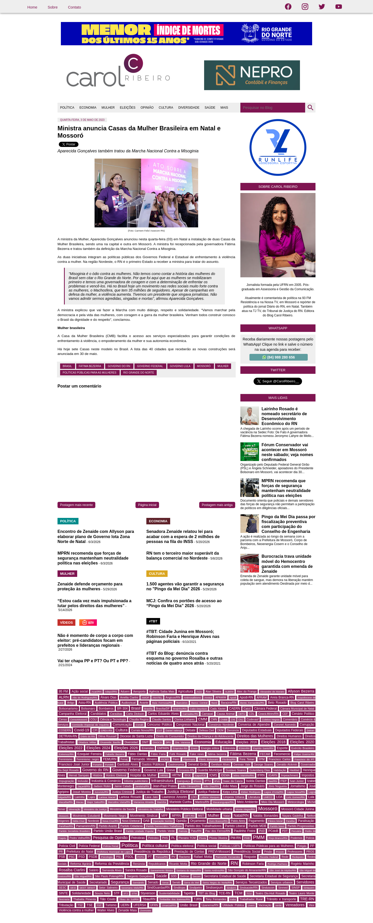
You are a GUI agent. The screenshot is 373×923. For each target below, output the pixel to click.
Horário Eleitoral (116, 775)
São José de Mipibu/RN (282, 870)
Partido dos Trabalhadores (203, 826)
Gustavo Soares (236, 770)
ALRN (64, 697)
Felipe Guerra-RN (304, 754)
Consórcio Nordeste (221, 724)
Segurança (120, 882)
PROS (310, 851)
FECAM (265, 754)
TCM (238, 893)
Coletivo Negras (271, 719)
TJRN (198, 899)
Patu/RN (196, 830)
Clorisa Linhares (184, 719)
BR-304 (122, 708)
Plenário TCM (187, 837)
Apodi (233, 697)
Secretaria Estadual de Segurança (274, 876)
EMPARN (163, 748)
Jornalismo (297, 786)
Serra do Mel (191, 882)
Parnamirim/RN (85, 826)
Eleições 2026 (126, 748)
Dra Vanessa (182, 742)
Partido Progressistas (301, 826)
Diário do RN (88, 736)
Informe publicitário (136, 781)
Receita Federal (269, 856)
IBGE (187, 775)
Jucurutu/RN (101, 792)
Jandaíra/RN (142, 786)
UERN (124, 905)
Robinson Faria (253, 864)
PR (61, 851)
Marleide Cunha (180, 802)
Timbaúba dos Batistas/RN (174, 899)
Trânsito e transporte (281, 899)
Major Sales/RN (96, 802)
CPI (95, 730)
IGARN (272, 775)
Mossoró (204, 366)
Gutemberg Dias (259, 770)
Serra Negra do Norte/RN (217, 882)
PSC (72, 856)
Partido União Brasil (108, 831)
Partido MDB (257, 826)
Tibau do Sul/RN (129, 899)
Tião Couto (107, 899)
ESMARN (244, 748)
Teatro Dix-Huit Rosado (270, 893)
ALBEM (229, 691)
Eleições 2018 (273, 742)
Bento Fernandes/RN (252, 702)
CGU (93, 719)
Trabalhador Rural (251, 899)
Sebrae (184, 876)
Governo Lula (180, 366)
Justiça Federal (208, 792)
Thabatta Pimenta (84, 899)
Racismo (184, 856)
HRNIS (164, 775)
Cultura (121, 730)
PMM (259, 837)
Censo (63, 719)
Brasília (148, 708)
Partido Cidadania (131, 826)
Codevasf (253, 719)
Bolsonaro (88, 708)
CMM (202, 719)
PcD (261, 830)
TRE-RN (307, 899)
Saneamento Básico (161, 870)
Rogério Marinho (302, 864)
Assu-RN (84, 702)
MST (201, 815)
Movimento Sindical (143, 815)
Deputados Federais (289, 730)
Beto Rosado (277, 702)
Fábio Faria (158, 754)
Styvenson (148, 893)
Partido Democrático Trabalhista (164, 826)
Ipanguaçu (183, 781)
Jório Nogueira (277, 786)
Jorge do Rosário (252, 786)
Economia (202, 742)
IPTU (208, 781)
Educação (224, 742)
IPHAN (197, 781)
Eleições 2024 (98, 748)
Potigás (301, 845)
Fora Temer (247, 759)
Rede (285, 856)
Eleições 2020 (302, 742)
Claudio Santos (161, 719)
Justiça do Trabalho (149, 792)
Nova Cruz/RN (111, 821)
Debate (190, 730)
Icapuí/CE (200, 775)
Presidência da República (152, 851)
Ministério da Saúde (122, 809)
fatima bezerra (217, 754)
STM (134, 893)
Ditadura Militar (87, 742)
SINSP (295, 887)
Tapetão (189, 893)
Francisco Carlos (279, 759)
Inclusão (83, 781)
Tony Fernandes (216, 899)
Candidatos (98, 714)
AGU (199, 691)
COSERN (65, 730)
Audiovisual (128, 702)
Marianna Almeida (144, 802)
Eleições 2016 (246, 742)
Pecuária (296, 831)
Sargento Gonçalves (140, 876)
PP (312, 846)
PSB (62, 857)
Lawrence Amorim (174, 797)
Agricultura (185, 691)
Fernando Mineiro (144, 759)
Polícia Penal (110, 846)
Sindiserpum (214, 887)
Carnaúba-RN (190, 713)
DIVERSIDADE (188, 107)
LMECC (268, 797)
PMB (247, 838)
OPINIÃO (147, 107)
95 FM (63, 691)
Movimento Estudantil (86, 815)
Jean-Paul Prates (165, 786)
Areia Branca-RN (282, 697)
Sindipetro (195, 887)
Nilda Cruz (78, 821)
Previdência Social (247, 851)
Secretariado (98, 882)
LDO (194, 797)
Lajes (92, 797)
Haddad (294, 770)
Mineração (74, 809)
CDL (252, 713)
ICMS (213, 775)
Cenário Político (303, 714)
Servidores (305, 882)
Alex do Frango (246, 691)
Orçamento (197, 821)
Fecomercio (282, 754)
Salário (93, 870)
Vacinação (265, 905)
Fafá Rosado (177, 754)
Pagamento (256, 821)
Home (32, 7)
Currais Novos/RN (142, 730)
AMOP (145, 697)
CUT (159, 730)
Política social (206, 846)
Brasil (68, 366)
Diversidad (131, 742)
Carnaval (207, 713)
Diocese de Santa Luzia (136, 736)
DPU (168, 742)
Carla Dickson (135, 713)
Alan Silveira (213, 691)
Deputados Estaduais (257, 730)
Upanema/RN (210, 905)
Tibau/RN (148, 899)
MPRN (176, 815)
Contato (74, 7)
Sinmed (283, 887)
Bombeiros (106, 708)
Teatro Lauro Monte (301, 893)
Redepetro (298, 856)
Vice (311, 905)
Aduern (125, 691)
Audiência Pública (106, 702)
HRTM (176, 775)
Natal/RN (241, 815)
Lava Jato (151, 797)
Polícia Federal (89, 846)
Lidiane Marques (209, 797)
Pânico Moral (275, 821)
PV (173, 856)
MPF (164, 815)
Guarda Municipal (210, 770)
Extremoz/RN (66, 754)
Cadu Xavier (218, 708)
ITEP (284, 781)
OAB (146, 821)
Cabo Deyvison (198, 708)
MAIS (224, 107)
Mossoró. (64, 815)
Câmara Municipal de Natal (297, 708)
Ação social (79, 691)
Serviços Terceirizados (251, 882)
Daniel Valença (174, 730)
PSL (118, 856)
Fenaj (124, 759)
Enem (194, 748)
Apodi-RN (246, 697)
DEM (220, 730)
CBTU (241, 713)
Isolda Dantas (255, 781)
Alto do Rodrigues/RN (85, 697)
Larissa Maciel (107, 797)
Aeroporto (139, 691)
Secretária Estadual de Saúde (225, 876)
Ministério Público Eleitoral (184, 809)
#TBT (153, 621)
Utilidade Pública (233, 905)
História (97, 775)
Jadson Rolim (102, 786)
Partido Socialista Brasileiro (74, 831)
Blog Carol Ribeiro (302, 702)
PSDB (93, 857)
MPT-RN (190, 815)
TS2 (80, 905)
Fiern (176, 759)
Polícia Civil (67, 846)
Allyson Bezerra (301, 691)
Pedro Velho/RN (80, 837)
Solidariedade (81, 893)
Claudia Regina (138, 719)
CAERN (234, 708)
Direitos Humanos (289, 736)
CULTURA (166, 107)
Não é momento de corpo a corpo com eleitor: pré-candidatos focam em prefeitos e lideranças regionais (95, 640)
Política (129, 845)
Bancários (182, 702)
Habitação (280, 770)
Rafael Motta (203, 857)
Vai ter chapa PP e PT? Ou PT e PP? (93, 661)
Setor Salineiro (108, 887)
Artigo (70, 702)
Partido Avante (108, 826)
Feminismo (66, 759)
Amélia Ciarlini (129, 697)
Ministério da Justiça (95, 809)
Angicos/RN (173, 697)
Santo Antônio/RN (214, 870)
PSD (81, 857)
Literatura (254, 797)
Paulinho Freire (244, 831)
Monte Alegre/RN (245, 809)
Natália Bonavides (265, 815)
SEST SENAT (87, 887)
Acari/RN (96, 691)
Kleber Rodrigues (251, 792)
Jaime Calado (123, 786)
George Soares (263, 764)
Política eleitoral (182, 846)
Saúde (161, 876)
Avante (144, 702)
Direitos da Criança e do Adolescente (211, 736)
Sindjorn (231, 887)
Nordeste (93, 820)
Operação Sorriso (163, 821)
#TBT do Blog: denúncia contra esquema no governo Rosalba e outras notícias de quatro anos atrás (184, 658)
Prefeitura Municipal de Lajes (114, 851)
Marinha (161, 802)
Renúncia (139, 863)
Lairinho (79, 797)
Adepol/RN (111, 691)
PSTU (141, 856)
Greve (171, 770)
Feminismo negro (88, 759)
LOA (279, 797)
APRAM (262, 697)
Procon (280, 851)
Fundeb (109, 764)
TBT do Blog (206, 893)
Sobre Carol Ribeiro (278, 187)
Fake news (197, 754)
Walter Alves (105, 910)
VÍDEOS (66, 622)
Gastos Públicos (153, 764)
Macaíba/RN (66, 802)
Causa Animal (225, 713)
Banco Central (199, 702)
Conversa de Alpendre (254, 724)
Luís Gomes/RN (295, 797)
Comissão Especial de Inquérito (90, 724)
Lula (311, 797)
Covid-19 (81, 730)
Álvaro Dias (109, 697)
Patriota (183, 831)
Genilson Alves (220, 764)
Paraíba (290, 821)
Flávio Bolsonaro (208, 759)
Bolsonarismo (68, 708)
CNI (233, 719)
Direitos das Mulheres (255, 736)
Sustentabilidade (169, 893)
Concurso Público (159, 724)
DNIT (145, 742)
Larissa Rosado (130, 797)
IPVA (217, 781)
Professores (295, 851)
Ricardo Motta (178, 863)
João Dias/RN (211, 786)
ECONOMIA (88, 107)
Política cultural (154, 846)
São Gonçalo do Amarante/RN (247, 870)
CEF (285, 713)
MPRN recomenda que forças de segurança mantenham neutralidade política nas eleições (93, 558)
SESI (73, 887)
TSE (89, 905)
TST (99, 905)
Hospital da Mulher (143, 775)
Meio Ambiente (247, 802)
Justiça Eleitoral (180, 792)
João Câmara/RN (190, 786)
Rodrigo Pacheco (277, 863)
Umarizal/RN (169, 905)
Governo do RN (119, 366)
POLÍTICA (67, 107)
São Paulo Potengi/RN (109, 876)
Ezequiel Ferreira (89, 754)
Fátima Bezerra (90, 366)
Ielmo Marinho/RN (243, 775)
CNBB (223, 719)
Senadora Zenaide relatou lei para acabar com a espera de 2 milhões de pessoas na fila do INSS (183, 536)
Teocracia (64, 899)
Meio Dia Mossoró (272, 801)
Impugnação (66, 781)
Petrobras (138, 838)
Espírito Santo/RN (263, 748)
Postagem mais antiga (217, 505)
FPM (262, 759)
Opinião (181, 821)
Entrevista (229, 748)
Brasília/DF (163, 708)
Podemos (297, 837)
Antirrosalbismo (192, 697)
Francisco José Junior (74, 764)
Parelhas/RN (66, 826)
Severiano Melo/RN (132, 887)
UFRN (154, 905)
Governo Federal (150, 366)
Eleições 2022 (71, 748)
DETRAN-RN (68, 736)
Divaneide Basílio (110, 742)
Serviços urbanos (282, 882)
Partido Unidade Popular (140, 831)
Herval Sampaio (79, 775)
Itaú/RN (273, 781)
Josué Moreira (82, 791)
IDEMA (225, 775)
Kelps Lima (230, 791)
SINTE (63, 893)
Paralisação (306, 821)
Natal (226, 815)
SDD (174, 876)
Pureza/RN (162, 856)
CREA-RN (106, 730)
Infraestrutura (162, 781)
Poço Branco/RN (278, 838)
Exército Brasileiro (302, 748)
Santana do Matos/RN (188, 870)
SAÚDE (210, 107)
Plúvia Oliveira (218, 837)
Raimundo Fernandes (228, 856)
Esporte (282, 748)
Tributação (66, 905)
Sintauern (309, 887)
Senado (153, 882)
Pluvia (202, 838)
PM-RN (236, 838)
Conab (139, 724)
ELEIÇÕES (127, 107)
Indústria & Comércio (106, 781)
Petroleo (153, 837)
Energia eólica (210, 748)
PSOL (129, 857)
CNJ (240, 719)
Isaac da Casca (233, 781)
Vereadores (295, 905)
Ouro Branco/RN (218, 821)
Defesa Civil (206, 730)
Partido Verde (166, 830)
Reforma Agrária (80, 863)
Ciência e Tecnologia (113, 719)
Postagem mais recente (76, 505)
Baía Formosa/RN (162, 702)
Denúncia (233, 730)
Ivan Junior (297, 781)
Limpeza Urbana (233, 797)
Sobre (53, 7)
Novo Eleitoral (131, 820)
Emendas (148, 748)
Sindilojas (179, 887)
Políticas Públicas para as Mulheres (90, 372)
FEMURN (109, 759)
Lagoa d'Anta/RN (273, 792)
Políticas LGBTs (230, 845)
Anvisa (208, 697)
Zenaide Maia (127, 910)
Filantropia (189, 759)
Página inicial (147, 505)
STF (117, 893)
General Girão (197, 764)
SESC (62, 887)
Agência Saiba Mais (162, 691)
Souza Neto (102, 893)
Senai (165, 882)
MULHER (108, 107)
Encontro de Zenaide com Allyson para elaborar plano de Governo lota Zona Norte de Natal (96, 536)
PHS (165, 837)
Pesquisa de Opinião (110, 838)
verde (278, 905)
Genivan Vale (241, 764)
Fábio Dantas (137, 754)
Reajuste (250, 857)
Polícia (310, 837)
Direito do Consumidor (170, 736)
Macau (80, 802)
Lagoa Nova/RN (296, 792)
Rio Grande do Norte (138, 372)
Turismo (111, 905)
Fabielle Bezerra (114, 754)
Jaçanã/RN (84, 786)
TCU (249, 893)
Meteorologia (296, 801)
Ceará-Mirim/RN (268, 713)
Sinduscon (267, 887)
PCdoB (273, 831)
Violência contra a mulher (76, 910)
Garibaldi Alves (127, 764)
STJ (126, 893)
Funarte (97, 764)
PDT (285, 830)
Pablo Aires (238, 820)
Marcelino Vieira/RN (119, 802)
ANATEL (157, 697)
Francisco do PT (304, 759)
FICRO (165, 759)
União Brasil (188, 905)
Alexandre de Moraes (272, 691)
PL (173, 838)
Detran (310, 730)
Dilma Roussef (107, 736)
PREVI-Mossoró (219, 851)
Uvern (251, 905)
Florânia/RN (228, 759)
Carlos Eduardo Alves (163, 714)
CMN (214, 719)
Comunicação (122, 724)
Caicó (247, 708)
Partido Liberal (235, 826)
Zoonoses (145, 910)
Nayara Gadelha (292, 815)
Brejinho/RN (180, 708)
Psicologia (106, 856)
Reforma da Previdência (112, 864)
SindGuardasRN (158, 887)
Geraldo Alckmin (287, 764)
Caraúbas (116, 713)
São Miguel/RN (83, 876)
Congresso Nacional (190, 724)
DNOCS (157, 742)
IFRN (261, 775)
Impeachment (289, 775)
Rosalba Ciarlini (72, 870)
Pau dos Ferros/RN (217, 830)
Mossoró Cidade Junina (297, 809)
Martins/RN (202, 801)
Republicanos (157, 863)
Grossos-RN (186, 770)
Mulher (223, 366)
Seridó (176, 882)
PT (150, 857)
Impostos (308, 775)
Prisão (268, 851)
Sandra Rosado (136, 870)
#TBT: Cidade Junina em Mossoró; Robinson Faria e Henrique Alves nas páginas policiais (182, 636)
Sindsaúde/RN (249, 887)
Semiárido (138, 882)
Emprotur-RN (180, 748)
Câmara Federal (265, 708)
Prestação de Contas (189, 851)
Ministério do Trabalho (150, 809)
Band (214, 702)
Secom (196, 876)
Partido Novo (277, 826)
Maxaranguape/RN (223, 802)
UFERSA (139, 905)
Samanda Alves (112, 870)
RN (234, 863)
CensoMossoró (78, 719)
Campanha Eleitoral (73, 714)
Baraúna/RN (228, 702)
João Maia (229, 786)
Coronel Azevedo (285, 724)
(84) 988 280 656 (278, 357)
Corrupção (307, 724)
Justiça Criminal (122, 791)
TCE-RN (224, 893)
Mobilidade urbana (219, 809)
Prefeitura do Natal (80, 851)
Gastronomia (176, 764)
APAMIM (220, 697)
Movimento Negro (115, 815)
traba (233, 899)
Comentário (290, 719)
